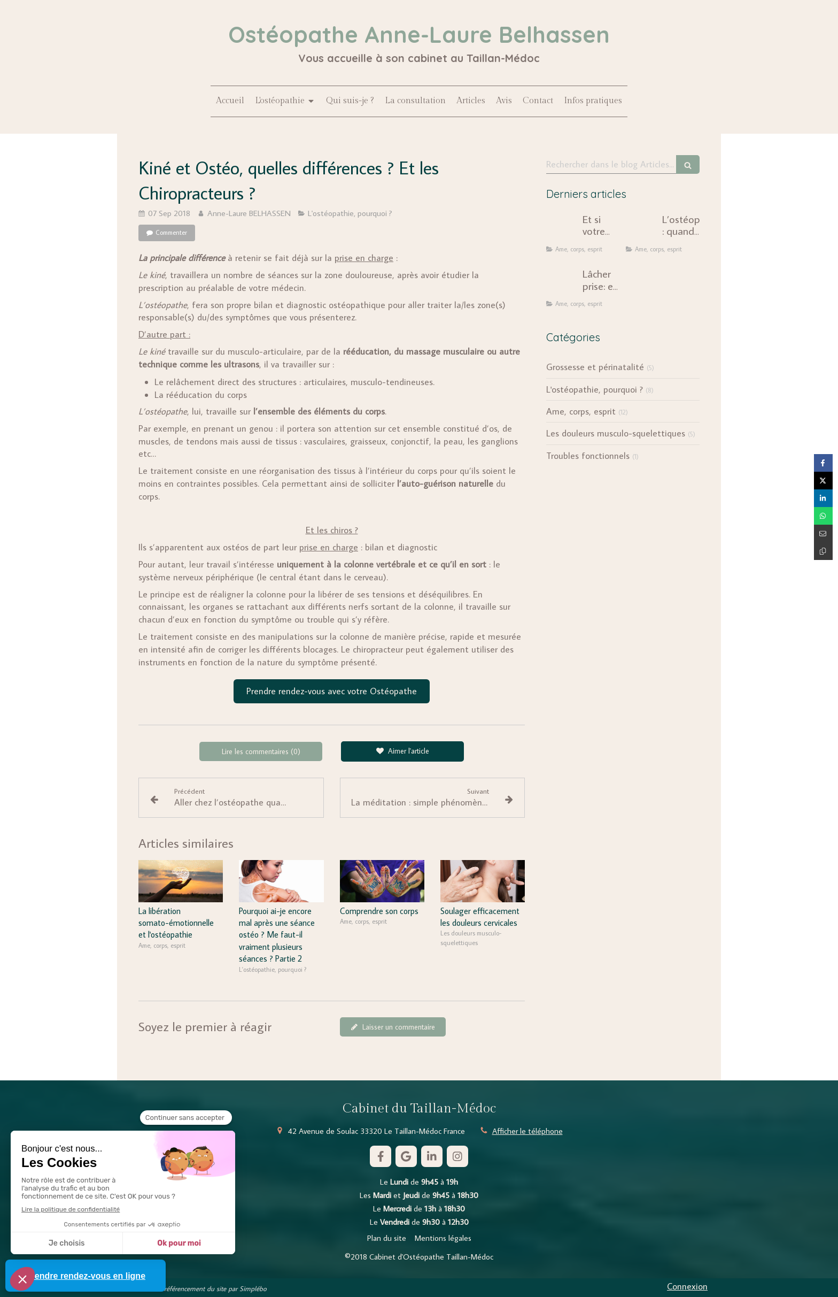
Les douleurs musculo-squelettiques (615, 433)
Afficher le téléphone (527, 1131)
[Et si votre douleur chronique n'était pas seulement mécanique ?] (562, 229)
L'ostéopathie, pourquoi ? (594, 389)
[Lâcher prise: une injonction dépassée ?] (562, 284)
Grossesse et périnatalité (595, 367)
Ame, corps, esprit (581, 411)
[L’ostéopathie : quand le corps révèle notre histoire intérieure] (642, 229)
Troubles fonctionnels (588, 456)
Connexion (687, 1286)
